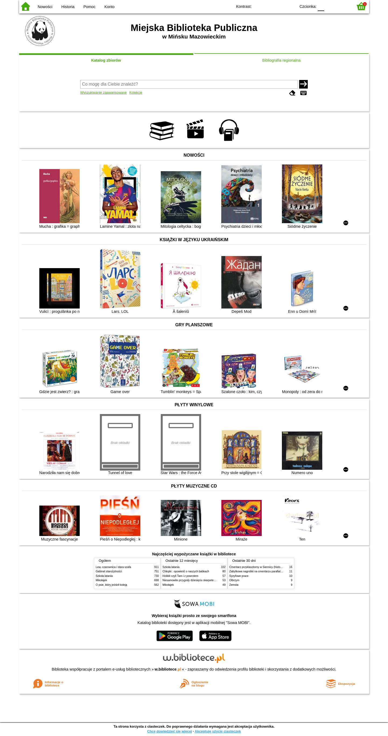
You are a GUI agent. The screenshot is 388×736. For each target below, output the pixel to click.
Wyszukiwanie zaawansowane (103, 92)
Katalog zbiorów (106, 60)
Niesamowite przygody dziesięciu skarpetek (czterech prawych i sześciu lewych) (211, 580)
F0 (321, 6)
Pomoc (89, 7)
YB (279, 6)
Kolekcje (135, 92)
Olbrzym (234, 580)
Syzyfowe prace (239, 575)
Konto (109, 7)
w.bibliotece (168, 669)
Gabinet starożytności (109, 571)
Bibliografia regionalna (281, 60)
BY (290, 6)
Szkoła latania (104, 575)
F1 (330, 6)
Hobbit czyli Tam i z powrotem (180, 575)
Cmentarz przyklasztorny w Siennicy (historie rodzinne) (262, 567)
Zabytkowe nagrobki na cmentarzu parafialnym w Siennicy (264, 571)
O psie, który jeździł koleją (111, 584)
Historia (68, 7)
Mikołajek (101, 580)
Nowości (45, 7)
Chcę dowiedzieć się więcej (169, 731)
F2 (342, 6)
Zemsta (234, 584)
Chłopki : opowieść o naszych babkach (186, 571)
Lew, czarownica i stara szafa (113, 567)
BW (268, 6)
